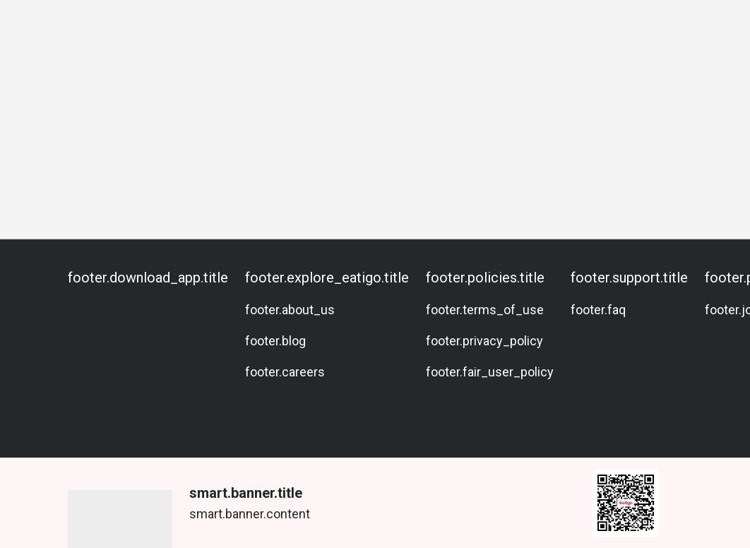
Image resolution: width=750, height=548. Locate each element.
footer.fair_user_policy (490, 371)
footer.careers (285, 371)
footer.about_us (290, 309)
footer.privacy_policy (484, 340)
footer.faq (598, 309)
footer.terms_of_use (485, 309)
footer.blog (275, 340)
